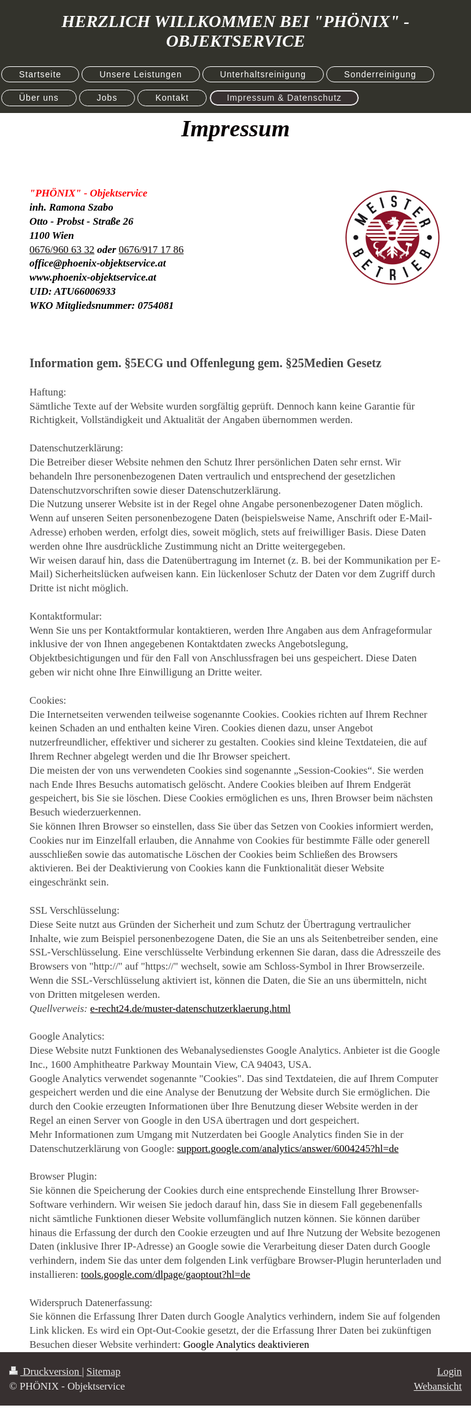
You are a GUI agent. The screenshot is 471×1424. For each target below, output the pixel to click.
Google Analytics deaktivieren (246, 1344)
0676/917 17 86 (150, 249)
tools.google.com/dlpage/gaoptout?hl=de (165, 1274)
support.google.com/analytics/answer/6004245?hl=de (288, 1148)
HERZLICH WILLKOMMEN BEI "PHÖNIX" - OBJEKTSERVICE (235, 31)
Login (449, 1371)
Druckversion (45, 1371)
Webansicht (438, 1386)
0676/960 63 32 (61, 249)
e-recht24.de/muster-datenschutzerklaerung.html (190, 1008)
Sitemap (103, 1371)
